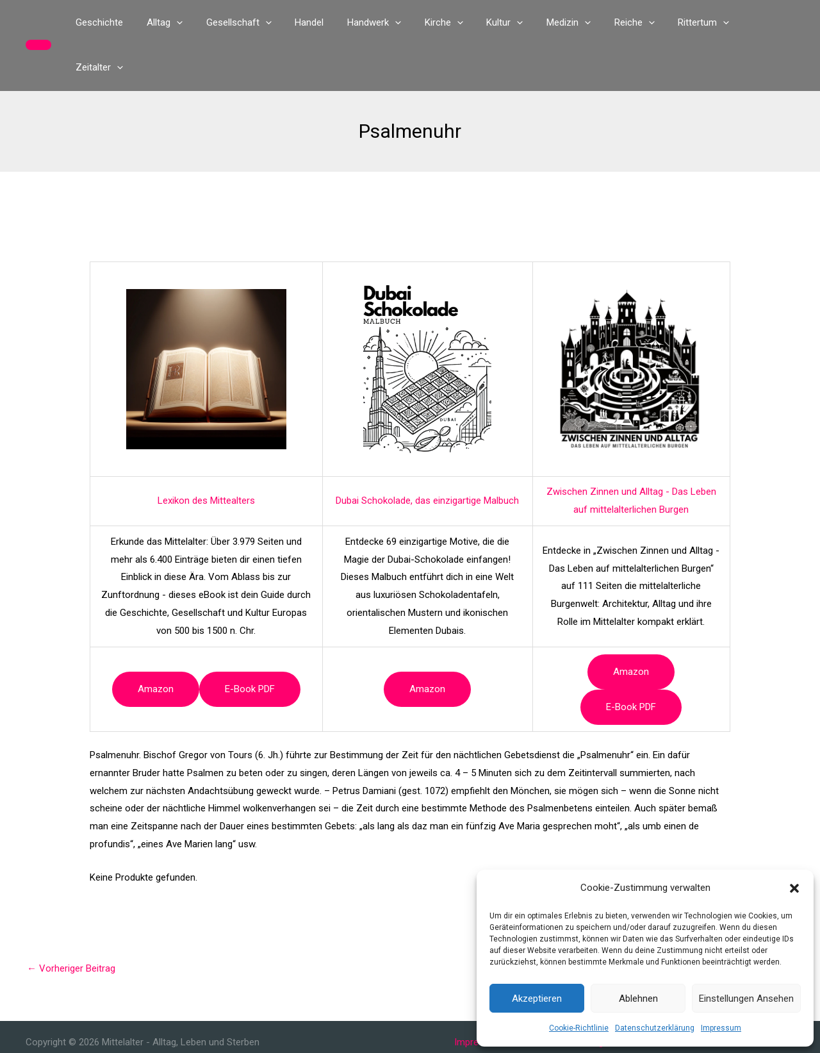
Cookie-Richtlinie (579, 1028)
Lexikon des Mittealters (206, 455)
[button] (794, 888)
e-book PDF (250, 644)
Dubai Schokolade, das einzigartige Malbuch (427, 455)
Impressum (721, 1028)
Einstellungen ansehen (746, 998)
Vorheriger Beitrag (71, 923)
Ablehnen (638, 998)
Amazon (156, 644)
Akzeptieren (537, 998)
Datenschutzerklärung (654, 1028)
